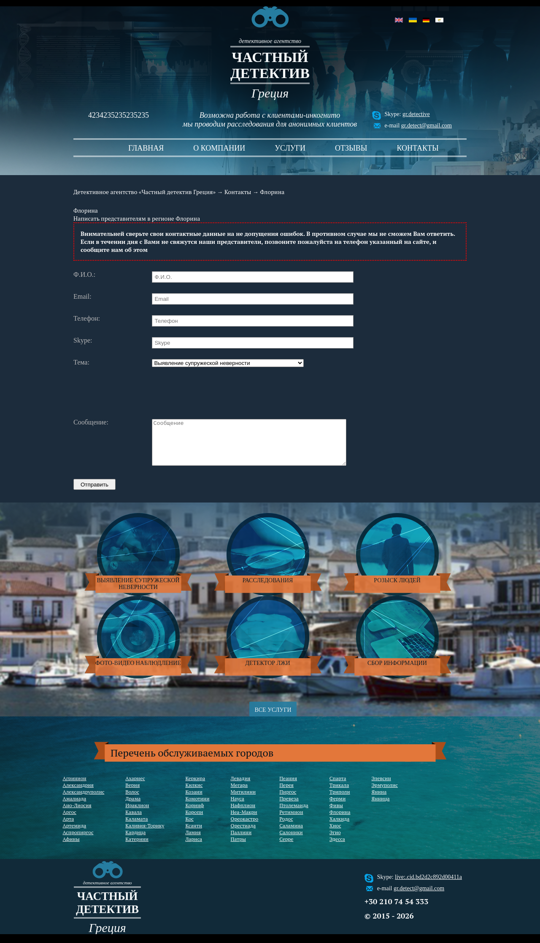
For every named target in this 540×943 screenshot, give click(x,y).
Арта (68, 827)
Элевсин (381, 787)
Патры (238, 848)
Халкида (339, 827)
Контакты (417, 148)
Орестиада (243, 834)
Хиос (335, 834)
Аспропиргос (78, 841)
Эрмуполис (385, 794)
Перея (286, 794)
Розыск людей (397, 589)
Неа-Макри (244, 821)
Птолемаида (293, 814)
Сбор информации (397, 672)
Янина (379, 800)
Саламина (291, 834)
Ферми (337, 807)
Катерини (136, 848)
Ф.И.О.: (84, 274)
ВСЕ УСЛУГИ (272, 719)
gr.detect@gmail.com (426, 125)
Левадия (241, 787)
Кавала (133, 821)
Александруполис (84, 800)
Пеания (288, 787)
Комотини (197, 807)
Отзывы (351, 148)
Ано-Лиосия (77, 814)
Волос (132, 800)
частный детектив (270, 65)
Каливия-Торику (144, 834)
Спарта (337, 787)
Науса (237, 807)
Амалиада (74, 807)
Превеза (289, 807)
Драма (132, 807)
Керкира (195, 787)
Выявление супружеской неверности (138, 592)
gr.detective (416, 114)
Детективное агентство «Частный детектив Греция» (144, 192)
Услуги (290, 148)
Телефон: (86, 318)
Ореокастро (245, 827)
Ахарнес (135, 787)
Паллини (241, 841)
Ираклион (137, 814)
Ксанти (193, 834)
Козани (193, 800)
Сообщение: (90, 422)
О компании (219, 148)
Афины (71, 848)
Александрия (78, 794)
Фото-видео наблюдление (138, 672)
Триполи (339, 800)
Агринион (74, 787)
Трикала (339, 794)
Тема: (81, 362)
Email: (82, 296)
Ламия (192, 841)
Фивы (336, 814)
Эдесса (337, 848)
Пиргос (287, 800)
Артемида (74, 834)
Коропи (194, 821)
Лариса (193, 848)
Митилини (243, 800)
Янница (381, 807)
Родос (286, 827)
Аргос (69, 821)
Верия (132, 794)
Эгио (335, 841)
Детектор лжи (267, 672)
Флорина (340, 821)
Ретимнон (291, 821)
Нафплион (243, 814)
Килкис (193, 794)
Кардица (135, 841)
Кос (189, 827)
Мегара (239, 794)
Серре (286, 848)
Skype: (82, 340)
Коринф (194, 814)
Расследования (268, 589)
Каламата (136, 827)
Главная (146, 148)
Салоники (290, 841)
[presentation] (216, 392)
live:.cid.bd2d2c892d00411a (428, 886)
